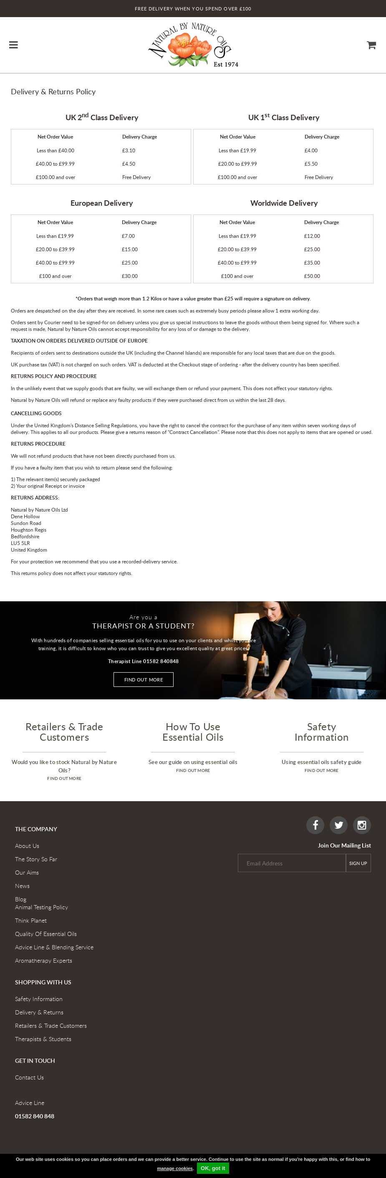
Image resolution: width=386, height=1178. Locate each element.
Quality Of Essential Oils (46, 934)
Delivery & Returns (39, 1012)
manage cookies (175, 1168)
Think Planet (31, 920)
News (22, 886)
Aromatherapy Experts (43, 960)
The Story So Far (36, 859)
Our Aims (27, 872)
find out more (64, 778)
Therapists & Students (43, 1039)
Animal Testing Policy (41, 907)
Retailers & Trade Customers (51, 1025)
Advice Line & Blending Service (54, 947)
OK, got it (213, 1168)
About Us (27, 846)
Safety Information (39, 999)
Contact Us (29, 1077)
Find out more (143, 679)
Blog (20, 899)
